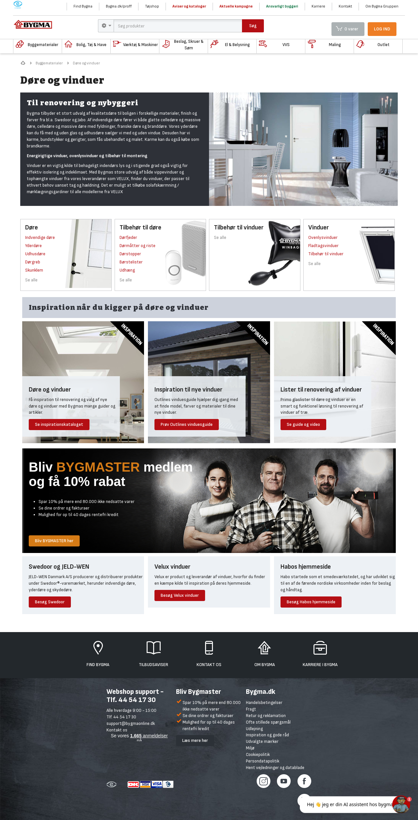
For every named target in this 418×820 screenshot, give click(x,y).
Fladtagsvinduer (323, 245)
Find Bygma (82, 6)
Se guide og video (303, 424)
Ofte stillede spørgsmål (268, 722)
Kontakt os (116, 730)
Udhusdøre (35, 254)
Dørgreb (32, 262)
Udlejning (254, 728)
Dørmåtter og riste (137, 245)
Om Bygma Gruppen (381, 6)
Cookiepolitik (258, 754)
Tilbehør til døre (140, 227)
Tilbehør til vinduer (239, 227)
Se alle (31, 280)
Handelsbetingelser (264, 702)
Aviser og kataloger (189, 6)
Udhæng (127, 270)
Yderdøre (33, 245)
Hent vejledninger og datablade (275, 767)
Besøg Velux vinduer (180, 595)
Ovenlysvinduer (323, 237)
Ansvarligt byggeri (282, 6)
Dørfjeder (128, 237)
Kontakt (345, 6)
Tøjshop (152, 6)
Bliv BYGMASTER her (54, 541)
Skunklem (34, 270)
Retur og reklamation (266, 715)
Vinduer (318, 227)
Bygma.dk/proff (119, 6)
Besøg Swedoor (50, 602)
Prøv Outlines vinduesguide (187, 424)
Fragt (251, 709)
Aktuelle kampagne (236, 6)
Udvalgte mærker (262, 741)
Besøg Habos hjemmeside (311, 602)
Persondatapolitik (262, 761)
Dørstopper (130, 254)
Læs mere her (195, 740)
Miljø (250, 748)
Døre (31, 227)
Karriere (318, 6)
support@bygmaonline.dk (130, 723)
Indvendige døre (40, 237)
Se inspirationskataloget (59, 424)
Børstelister (131, 262)
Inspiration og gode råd (267, 735)
